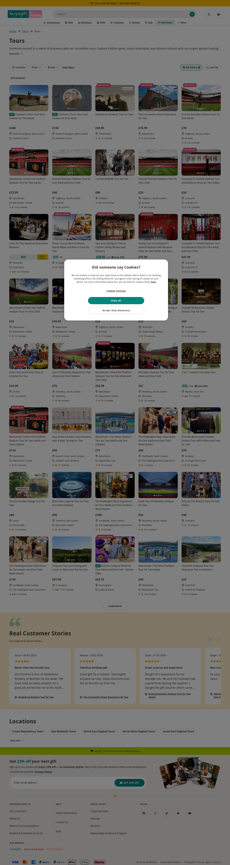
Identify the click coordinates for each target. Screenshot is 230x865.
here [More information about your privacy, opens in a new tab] (153, 281)
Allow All (116, 300)
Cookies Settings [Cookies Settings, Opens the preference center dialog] (116, 290)
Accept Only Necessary (116, 310)
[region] (116, 289)
